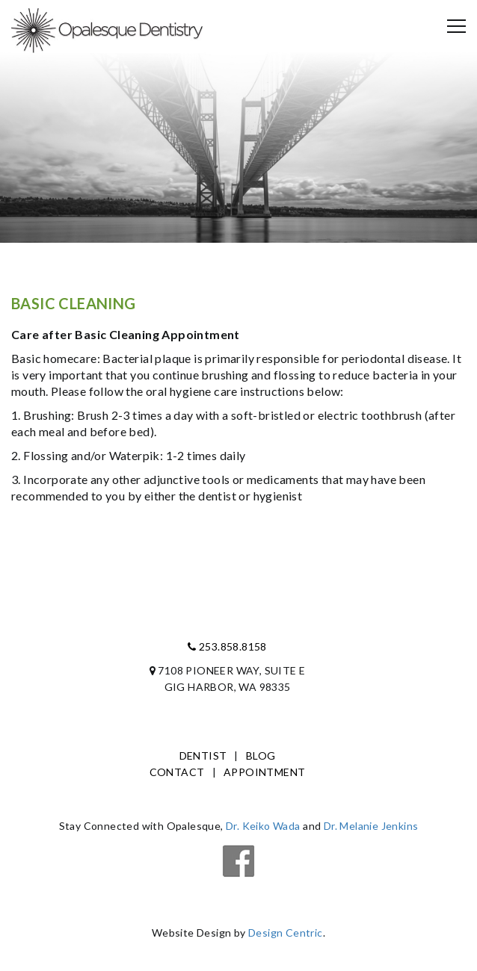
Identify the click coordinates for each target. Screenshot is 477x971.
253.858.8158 (227, 646)
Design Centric (285, 932)
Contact (177, 772)
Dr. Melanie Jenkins (371, 825)
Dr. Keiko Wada (263, 825)
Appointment (264, 772)
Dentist (203, 755)
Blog (261, 755)
